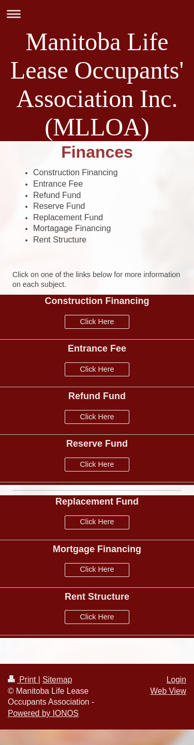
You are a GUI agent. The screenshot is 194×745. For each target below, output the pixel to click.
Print (23, 679)
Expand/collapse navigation (97, 14)
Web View (168, 691)
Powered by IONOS (43, 713)
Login (176, 679)
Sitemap (57, 679)
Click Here (97, 321)
